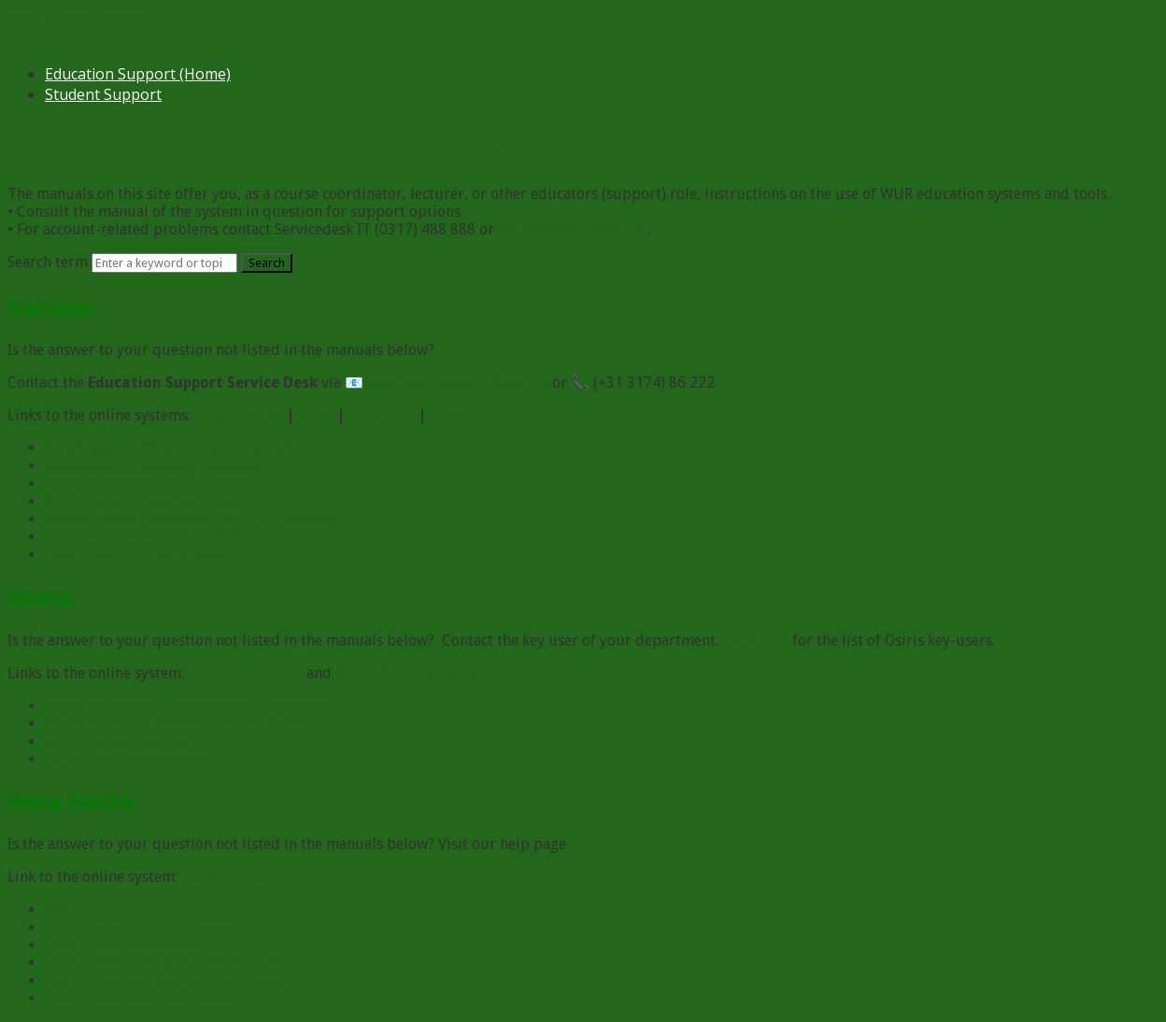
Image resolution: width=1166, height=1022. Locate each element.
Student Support (103, 94)
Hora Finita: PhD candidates (138, 927)
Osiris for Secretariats (118, 741)
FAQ (58, 909)
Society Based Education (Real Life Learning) (193, 519)
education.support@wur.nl (457, 382)
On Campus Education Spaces (144, 501)
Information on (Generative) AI (147, 554)
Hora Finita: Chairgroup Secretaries (164, 963)
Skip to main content (79, 17)
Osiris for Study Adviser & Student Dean (180, 723)
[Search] (164, 263)
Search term (47, 262)
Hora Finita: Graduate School (141, 998)
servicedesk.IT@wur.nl (573, 229)
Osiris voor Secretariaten (128, 759)
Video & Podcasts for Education (150, 483)
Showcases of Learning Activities (153, 466)
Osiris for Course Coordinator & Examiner (186, 706)
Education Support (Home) (138, 74)
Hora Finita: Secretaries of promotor (167, 980)
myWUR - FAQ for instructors (143, 537)
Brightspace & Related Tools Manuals (169, 448)
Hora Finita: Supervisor (123, 945)
